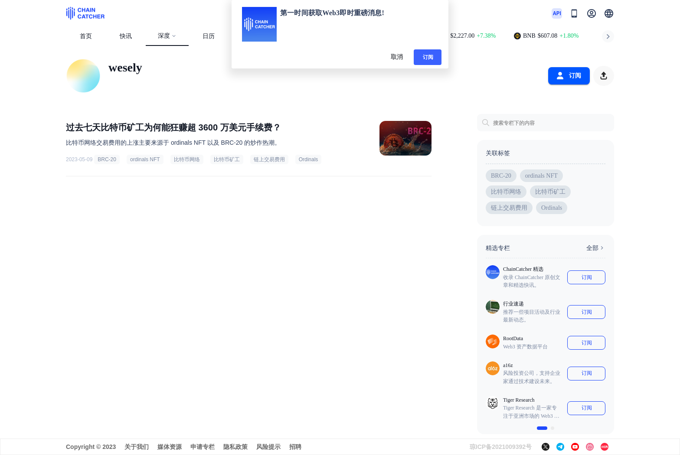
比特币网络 (187, 159)
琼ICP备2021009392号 (501, 446)
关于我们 (136, 446)
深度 (167, 35)
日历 (209, 36)
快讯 (126, 36)
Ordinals (308, 159)
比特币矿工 (227, 159)
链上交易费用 (269, 159)
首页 (86, 36)
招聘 (295, 446)
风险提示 (268, 446)
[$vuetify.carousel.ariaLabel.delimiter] (542, 428)
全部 (595, 247)
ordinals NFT (145, 159)
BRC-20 (107, 159)
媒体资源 (169, 446)
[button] (609, 13)
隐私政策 (235, 446)
